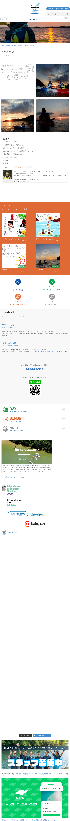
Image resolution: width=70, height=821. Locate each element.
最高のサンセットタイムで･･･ (45, 239)
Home (3, 45)
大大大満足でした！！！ (44, 269)
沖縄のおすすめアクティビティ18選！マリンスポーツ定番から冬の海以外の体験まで (28, 820)
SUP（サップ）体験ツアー (24, 465)
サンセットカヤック (23, 45)
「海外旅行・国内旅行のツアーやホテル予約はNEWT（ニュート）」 (36, 774)
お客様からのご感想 (11, 45)
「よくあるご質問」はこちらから (47, 351)
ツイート (5, 192)
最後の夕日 (5, 269)
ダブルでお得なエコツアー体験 (31, 471)
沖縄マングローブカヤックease (14, 477)
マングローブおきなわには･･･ (11, 239)
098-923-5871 (32, 19)
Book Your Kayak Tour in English (58, 8)
